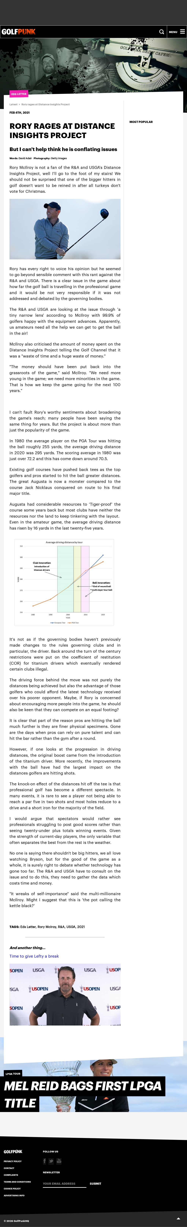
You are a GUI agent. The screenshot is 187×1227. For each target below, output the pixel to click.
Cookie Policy (12, 1188)
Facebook (44, 1161)
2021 (81, 926)
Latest (13, 104)
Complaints (11, 1174)
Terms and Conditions (17, 1181)
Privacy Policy (13, 1161)
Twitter (51, 1161)
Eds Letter (28, 926)
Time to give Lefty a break (34, 956)
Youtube (59, 1161)
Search (162, 31)
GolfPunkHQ (21, 1220)
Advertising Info (14, 1195)
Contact (9, 1168)
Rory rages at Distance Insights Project (45, 104)
